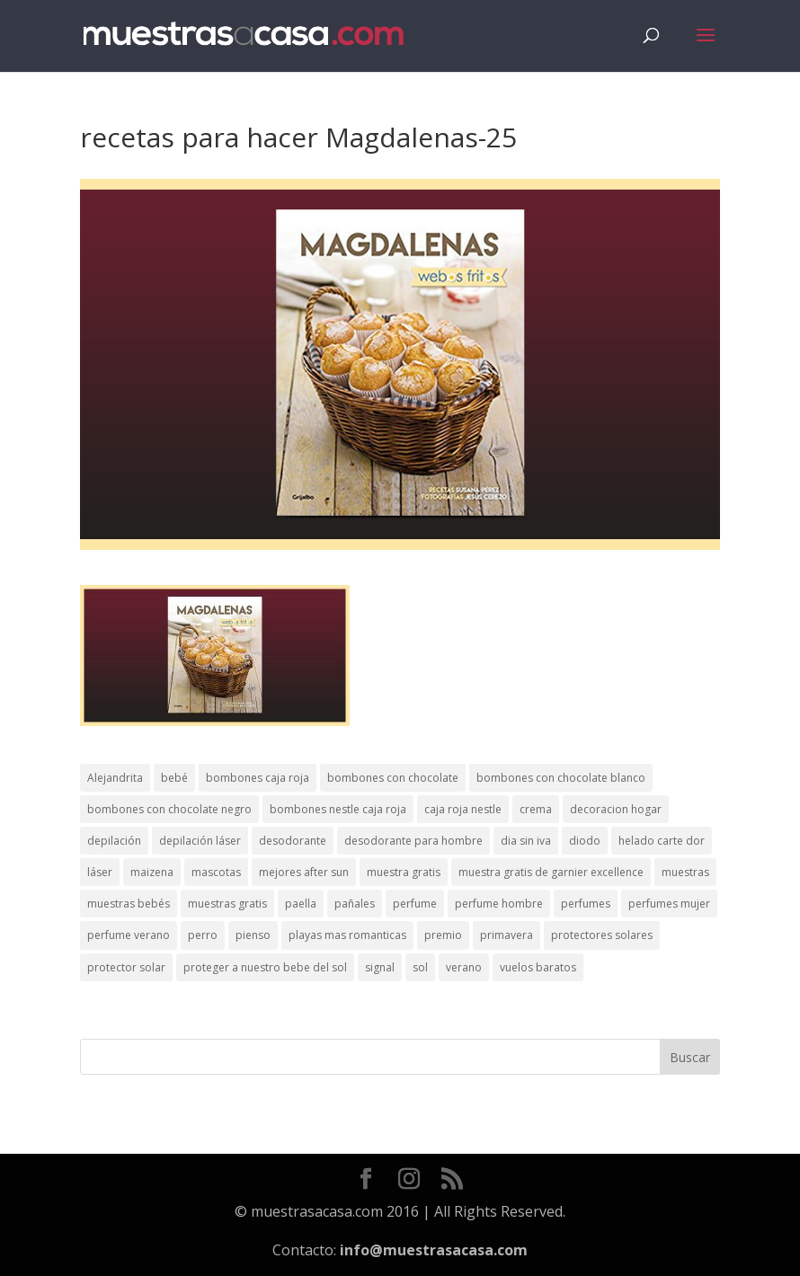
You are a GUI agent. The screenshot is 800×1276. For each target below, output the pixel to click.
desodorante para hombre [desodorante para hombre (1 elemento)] (413, 840)
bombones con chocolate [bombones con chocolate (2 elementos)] (392, 777)
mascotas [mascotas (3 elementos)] (216, 872)
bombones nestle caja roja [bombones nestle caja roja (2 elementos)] (338, 809)
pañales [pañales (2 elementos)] (354, 903)
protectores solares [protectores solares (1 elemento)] (602, 935)
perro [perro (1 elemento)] (203, 935)
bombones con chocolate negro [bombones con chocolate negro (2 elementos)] (169, 809)
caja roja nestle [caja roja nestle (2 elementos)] (463, 809)
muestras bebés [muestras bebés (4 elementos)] (128, 903)
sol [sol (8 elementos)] (420, 967)
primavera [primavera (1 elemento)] (506, 935)
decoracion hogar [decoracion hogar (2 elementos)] (616, 809)
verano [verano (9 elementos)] (464, 967)
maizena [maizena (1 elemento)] (151, 872)
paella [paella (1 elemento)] (300, 903)
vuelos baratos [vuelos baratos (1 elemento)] (538, 967)
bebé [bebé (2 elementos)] (174, 777)
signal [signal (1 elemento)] (380, 967)
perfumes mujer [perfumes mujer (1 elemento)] (669, 903)
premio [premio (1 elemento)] (443, 935)
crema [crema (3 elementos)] (536, 809)
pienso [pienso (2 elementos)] (253, 935)
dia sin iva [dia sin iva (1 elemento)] (526, 840)
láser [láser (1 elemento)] (99, 872)
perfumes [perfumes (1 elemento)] (585, 903)
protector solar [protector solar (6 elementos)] (126, 967)
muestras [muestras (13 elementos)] (685, 872)
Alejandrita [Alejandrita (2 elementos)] (115, 777)
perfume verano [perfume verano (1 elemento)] (128, 935)
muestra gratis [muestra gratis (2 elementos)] (403, 872)
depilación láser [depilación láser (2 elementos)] (200, 840)
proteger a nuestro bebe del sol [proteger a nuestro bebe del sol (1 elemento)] (265, 967)
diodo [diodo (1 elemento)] (584, 840)
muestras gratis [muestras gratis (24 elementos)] (227, 903)
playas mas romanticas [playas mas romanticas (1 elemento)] (347, 935)
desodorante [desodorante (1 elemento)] (292, 840)
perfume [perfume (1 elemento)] (415, 903)
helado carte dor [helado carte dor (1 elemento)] (661, 840)
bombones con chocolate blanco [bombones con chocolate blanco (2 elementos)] (560, 777)
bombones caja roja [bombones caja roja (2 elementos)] (257, 777)
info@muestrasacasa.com (434, 1250)
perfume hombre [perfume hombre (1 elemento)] (499, 903)
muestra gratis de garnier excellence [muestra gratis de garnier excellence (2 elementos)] (551, 872)
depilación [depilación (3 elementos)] (114, 840)
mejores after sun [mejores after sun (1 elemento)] (304, 872)
